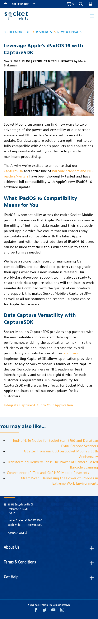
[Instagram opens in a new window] (62, 611)
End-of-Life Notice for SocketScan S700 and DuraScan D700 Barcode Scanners (55, 443)
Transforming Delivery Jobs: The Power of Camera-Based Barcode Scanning (52, 465)
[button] (81, 4)
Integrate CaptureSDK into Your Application (38, 405)
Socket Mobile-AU (17, 32)
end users (71, 353)
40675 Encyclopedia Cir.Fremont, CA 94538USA (21, 509)
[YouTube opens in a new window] (53, 611)
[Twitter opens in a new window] (45, 611)
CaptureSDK (13, 171)
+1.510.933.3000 (33, 525)
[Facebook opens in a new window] (36, 611)
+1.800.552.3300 (33, 520)
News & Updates (69, 32)
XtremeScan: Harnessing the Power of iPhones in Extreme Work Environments (59, 481)
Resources (44, 32)
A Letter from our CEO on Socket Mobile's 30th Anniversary (61, 454)
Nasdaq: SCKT (17, 533)
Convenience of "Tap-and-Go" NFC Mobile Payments (48, 473)
